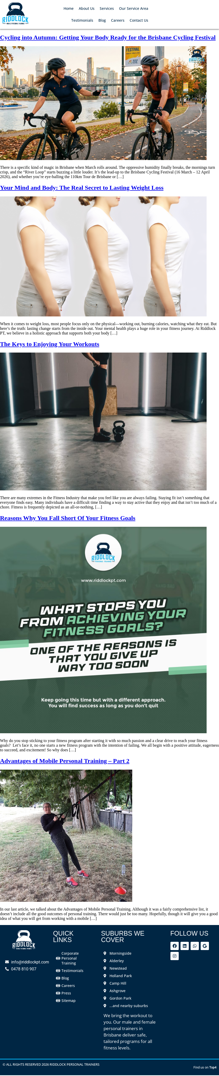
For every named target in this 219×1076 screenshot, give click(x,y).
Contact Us (139, 20)
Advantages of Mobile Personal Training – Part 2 (64, 761)
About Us (87, 8)
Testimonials (82, 20)
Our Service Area (133, 8)
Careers (117, 20)
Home (69, 8)
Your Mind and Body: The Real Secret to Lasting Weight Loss (81, 187)
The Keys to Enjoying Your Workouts (49, 344)
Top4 (212, 1067)
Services (107, 8)
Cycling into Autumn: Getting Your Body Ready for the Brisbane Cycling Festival (108, 37)
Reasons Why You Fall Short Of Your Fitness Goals (67, 518)
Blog (102, 20)
